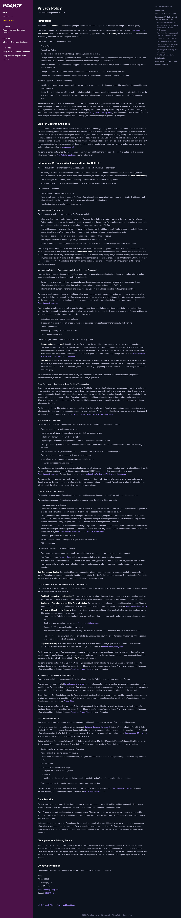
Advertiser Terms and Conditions (15, 42)
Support (6, 60)
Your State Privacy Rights (66, 155)
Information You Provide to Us (167, 22)
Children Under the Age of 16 (165, 14)
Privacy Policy (8, 20)
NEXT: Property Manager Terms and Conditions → (57, 905)
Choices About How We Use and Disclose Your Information (90, 414)
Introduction (159, 11)
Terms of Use (8, 17)
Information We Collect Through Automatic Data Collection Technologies (167, 28)
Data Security (160, 58)
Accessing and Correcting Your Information (167, 51)
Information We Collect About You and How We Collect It (166, 18)
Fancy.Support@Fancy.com (48, 303)
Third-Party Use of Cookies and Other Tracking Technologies (167, 34)
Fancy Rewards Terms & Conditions (16, 52)
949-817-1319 (50, 893)
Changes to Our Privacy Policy (100, 113)
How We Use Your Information (167, 38)
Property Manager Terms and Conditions (14, 31)
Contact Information (162, 64)
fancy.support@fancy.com (72, 147)
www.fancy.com (139, 30)
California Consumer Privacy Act (97, 727)
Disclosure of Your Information (167, 41)
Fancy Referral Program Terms (14, 56)
